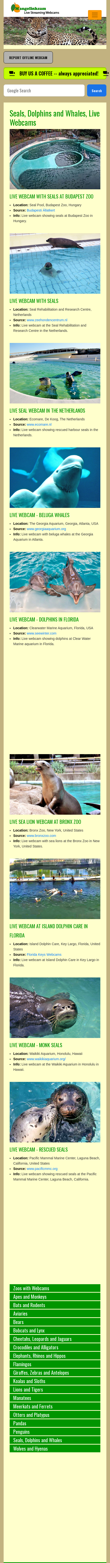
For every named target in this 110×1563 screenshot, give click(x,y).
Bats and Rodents (29, 1305)
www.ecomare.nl (39, 424)
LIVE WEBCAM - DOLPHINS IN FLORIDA (44, 619)
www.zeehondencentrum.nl (47, 320)
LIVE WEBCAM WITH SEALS (34, 300)
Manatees (22, 1397)
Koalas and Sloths (29, 1381)
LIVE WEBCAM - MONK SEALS (36, 1045)
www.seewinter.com (41, 633)
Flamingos (22, 1364)
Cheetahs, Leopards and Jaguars (42, 1338)
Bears (18, 1321)
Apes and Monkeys (30, 1296)
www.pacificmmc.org (42, 1169)
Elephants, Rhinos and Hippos (39, 1355)
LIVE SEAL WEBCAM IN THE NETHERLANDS (47, 410)
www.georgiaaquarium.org (46, 529)
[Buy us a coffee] (55, 73)
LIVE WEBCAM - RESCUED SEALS (39, 1149)
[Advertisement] (46, 1510)
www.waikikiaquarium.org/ (46, 1059)
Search (97, 90)
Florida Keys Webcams (44, 954)
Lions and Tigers (28, 1389)
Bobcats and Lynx (29, 1330)
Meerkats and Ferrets (33, 1406)
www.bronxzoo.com (41, 836)
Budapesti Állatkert (41, 210)
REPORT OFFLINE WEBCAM (28, 57)
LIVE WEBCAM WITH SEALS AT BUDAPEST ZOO (51, 196)
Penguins (21, 1431)
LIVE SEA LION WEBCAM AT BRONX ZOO (45, 821)
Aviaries (20, 1313)
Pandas (19, 1423)
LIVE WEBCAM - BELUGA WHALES (39, 515)
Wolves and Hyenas (30, 1448)
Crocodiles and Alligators (35, 1347)
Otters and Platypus (31, 1414)
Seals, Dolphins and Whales (37, 1440)
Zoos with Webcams (31, 1288)
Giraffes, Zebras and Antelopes (41, 1372)
